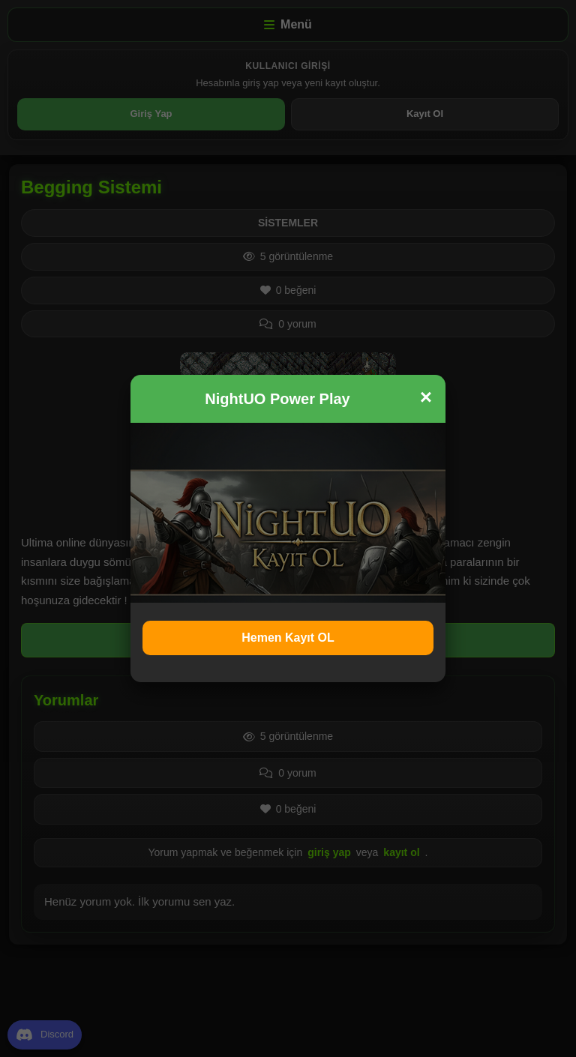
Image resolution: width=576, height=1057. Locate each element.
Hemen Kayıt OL (288, 637)
